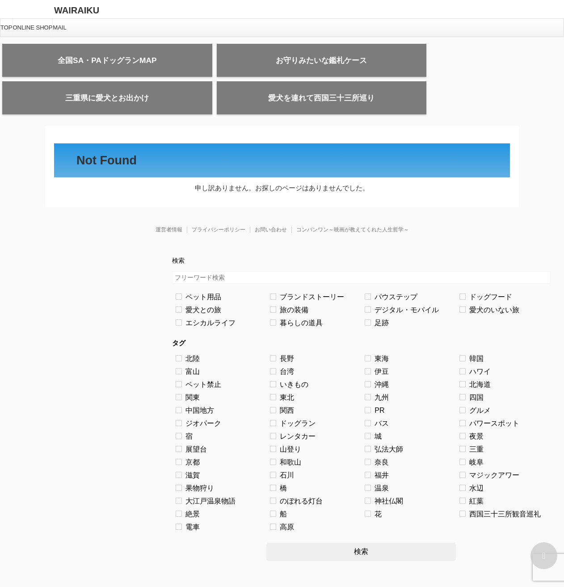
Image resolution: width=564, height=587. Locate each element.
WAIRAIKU (76, 10)
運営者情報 (169, 204)
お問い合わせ (271, 204)
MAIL (59, 27)
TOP (6, 27)
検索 (361, 525)
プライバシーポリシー (218, 204)
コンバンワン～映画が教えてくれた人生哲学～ (352, 204)
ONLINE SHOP (33, 27)
